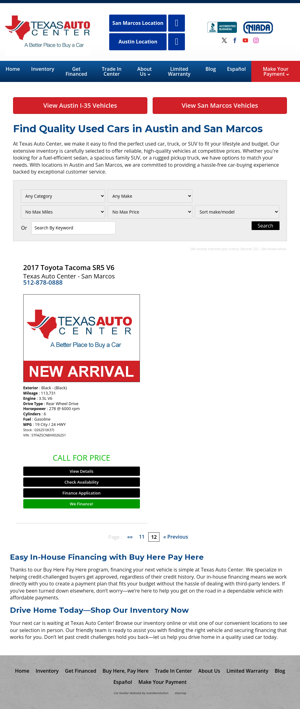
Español (236, 68)
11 (142, 536)
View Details (81, 471)
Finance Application (81, 493)
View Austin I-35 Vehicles (80, 105)
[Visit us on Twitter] (224, 40)
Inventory (42, 68)
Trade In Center (112, 71)
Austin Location (138, 41)
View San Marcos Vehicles (220, 105)
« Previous (175, 536)
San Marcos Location (137, 23)
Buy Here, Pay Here (126, 670)
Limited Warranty (179, 71)
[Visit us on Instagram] (256, 40)
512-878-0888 (43, 282)
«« (130, 536)
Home (13, 68)
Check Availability (82, 482)
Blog (210, 68)
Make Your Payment (276, 71)
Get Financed (76, 71)
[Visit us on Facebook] (235, 40)
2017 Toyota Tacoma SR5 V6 (68, 267)
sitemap (180, 693)
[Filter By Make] (150, 196)
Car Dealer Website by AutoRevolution (141, 693)
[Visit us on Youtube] (245, 40)
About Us (144, 71)
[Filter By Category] (63, 196)
